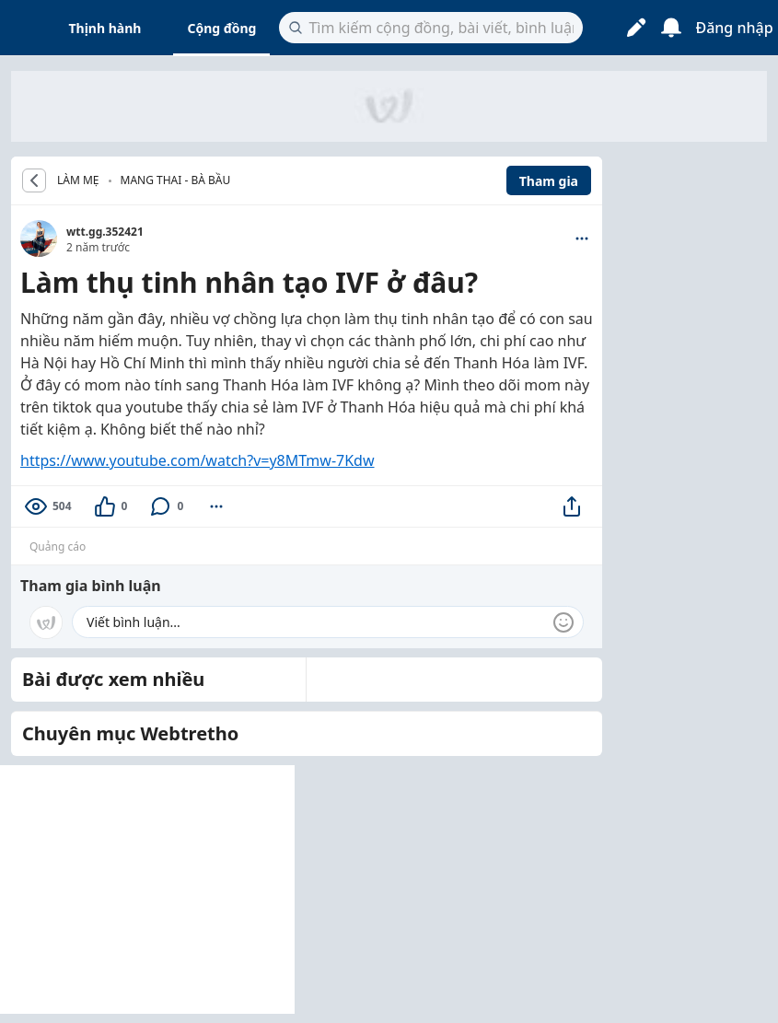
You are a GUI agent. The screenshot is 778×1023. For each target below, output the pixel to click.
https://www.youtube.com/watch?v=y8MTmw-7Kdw (197, 460)
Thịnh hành (105, 28)
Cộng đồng (221, 28)
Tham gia (548, 181)
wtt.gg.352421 (105, 231)
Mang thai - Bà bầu (176, 180)
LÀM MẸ (78, 180)
